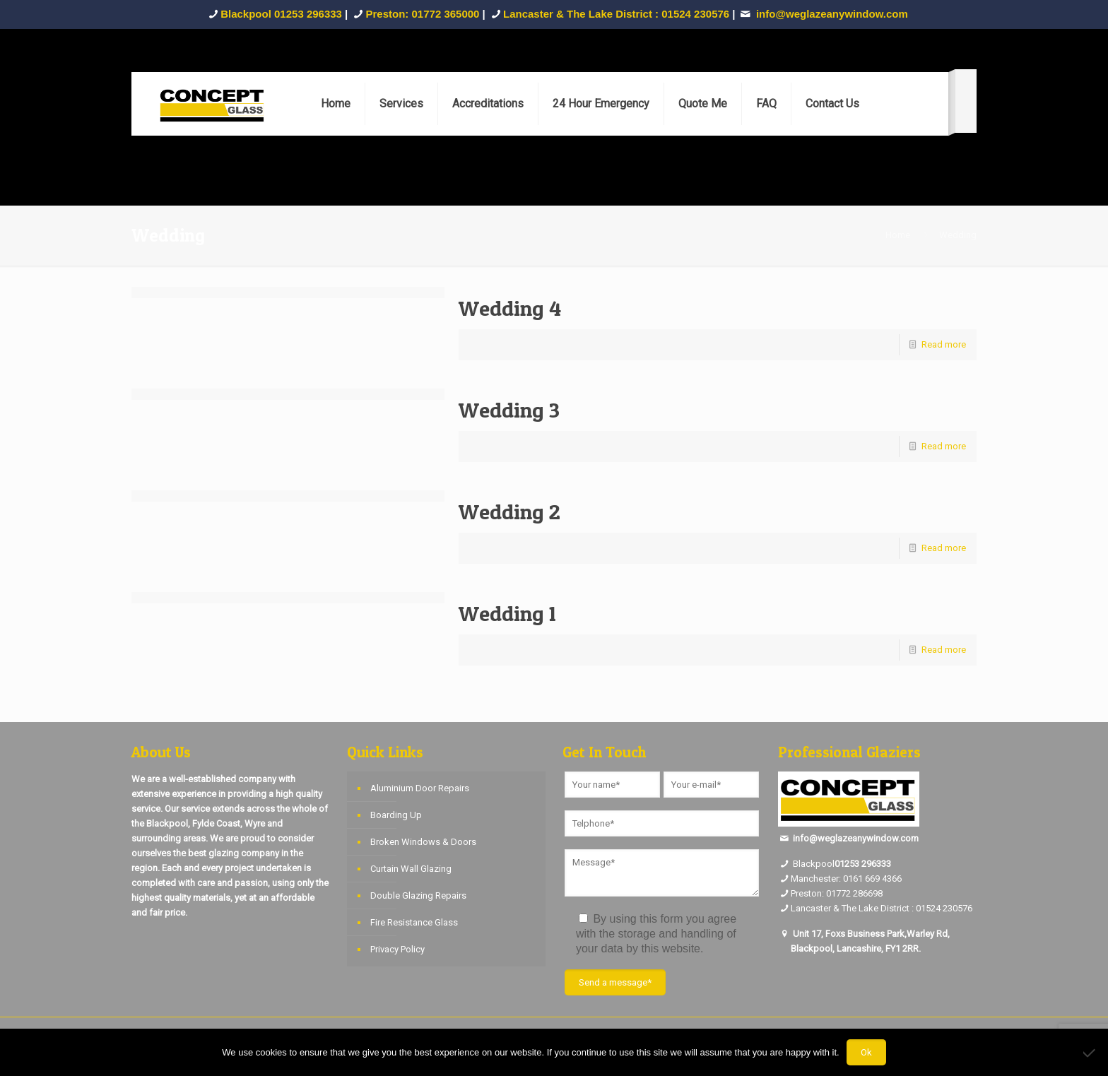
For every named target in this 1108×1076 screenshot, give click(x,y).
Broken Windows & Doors (423, 841)
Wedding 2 (509, 511)
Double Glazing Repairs (418, 895)
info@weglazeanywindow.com (856, 838)
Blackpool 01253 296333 (281, 14)
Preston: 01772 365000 (423, 14)
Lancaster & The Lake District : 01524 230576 (616, 14)
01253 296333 (863, 863)
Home (897, 235)
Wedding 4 (510, 308)
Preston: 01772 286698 (837, 893)
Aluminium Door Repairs (419, 788)
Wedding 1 (507, 613)
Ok (866, 1052)
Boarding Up (396, 815)
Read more (943, 344)
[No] (1090, 1053)
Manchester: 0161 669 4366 (846, 878)
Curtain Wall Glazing (411, 868)
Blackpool (806, 863)
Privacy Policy (397, 949)
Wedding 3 (509, 409)
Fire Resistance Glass (414, 922)
